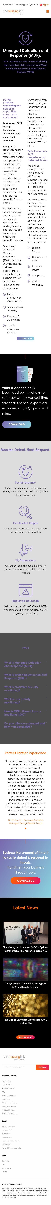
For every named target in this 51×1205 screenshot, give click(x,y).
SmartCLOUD (6, 1081)
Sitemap (5, 1172)
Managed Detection (9, 1095)
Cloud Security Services (10, 1103)
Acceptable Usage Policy (10, 1141)
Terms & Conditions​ (8, 1126)
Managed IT (6, 1099)
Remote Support (21, 5)
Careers (4, 1164)
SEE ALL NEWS (25, 1037)
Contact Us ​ (6, 1161)
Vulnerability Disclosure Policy (11, 1148)
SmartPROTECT (7, 1085)
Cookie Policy (6, 1144)
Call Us (34, 5)
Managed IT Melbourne (10, 1113)
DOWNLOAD (17, 424)
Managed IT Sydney (8, 1110)
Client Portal (8, 5)
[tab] (25, 664)
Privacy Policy (6, 1137)
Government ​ (6, 1168)
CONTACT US (25, 338)
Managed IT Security (9, 1106)
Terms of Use (6, 1134)
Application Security (8, 1088)
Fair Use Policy (7, 1130)
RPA (3, 1092)
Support (44, 5)
